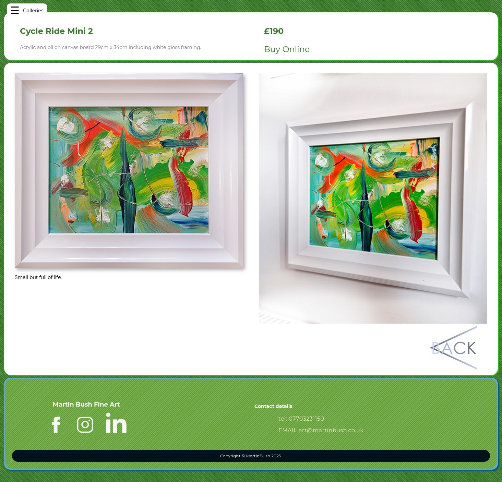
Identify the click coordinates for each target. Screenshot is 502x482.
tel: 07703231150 (301, 418)
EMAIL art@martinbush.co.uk (320, 430)
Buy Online (287, 49)
